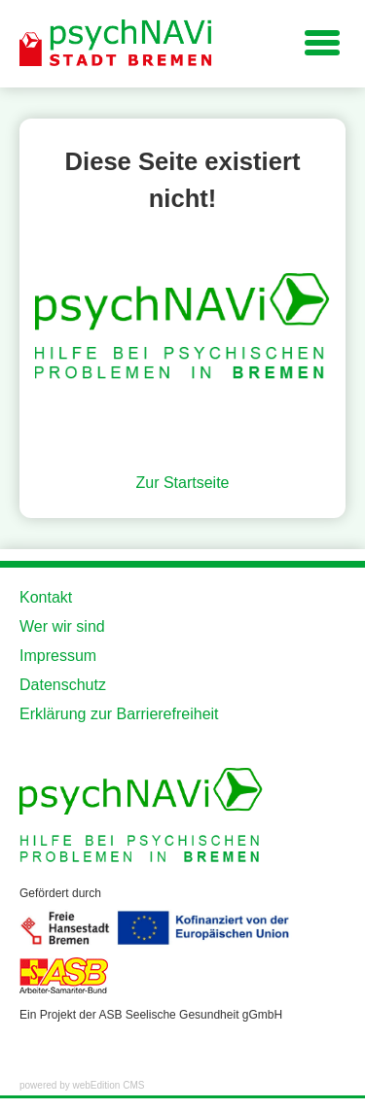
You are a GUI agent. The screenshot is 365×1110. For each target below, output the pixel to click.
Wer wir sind (62, 626)
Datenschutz (62, 684)
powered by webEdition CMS (81, 1085)
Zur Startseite (182, 482)
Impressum (57, 655)
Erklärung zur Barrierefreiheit (119, 714)
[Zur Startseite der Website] (116, 43)
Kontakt (45, 597)
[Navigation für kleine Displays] (322, 41)
